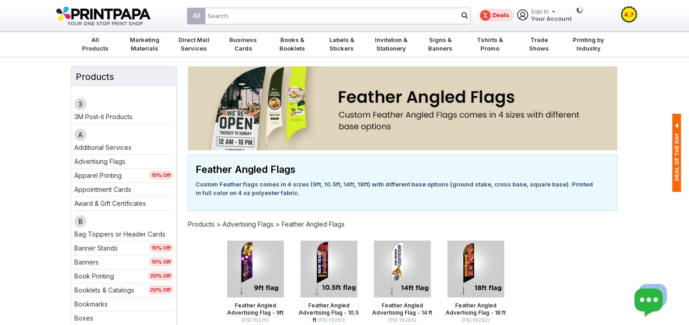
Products (201, 224)
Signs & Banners (440, 44)
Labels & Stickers (341, 44)
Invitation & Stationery (391, 44)
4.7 (629, 14)
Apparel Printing (98, 175)
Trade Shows (539, 44)
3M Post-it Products (103, 117)
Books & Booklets (292, 44)
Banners (86, 262)
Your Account (551, 15)
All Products (95, 44)
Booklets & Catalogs (104, 290)
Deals (501, 15)
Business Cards (243, 44)
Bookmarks (91, 304)
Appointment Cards (102, 189)
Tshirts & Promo (490, 44)
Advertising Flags (99, 161)
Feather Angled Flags (313, 224)
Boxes (83, 318)
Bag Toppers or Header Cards (119, 234)
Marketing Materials (145, 44)
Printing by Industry (588, 44)
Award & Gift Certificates (110, 203)
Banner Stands (96, 248)
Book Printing (94, 276)
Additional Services (103, 147)
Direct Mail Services (194, 44)
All (197, 15)
